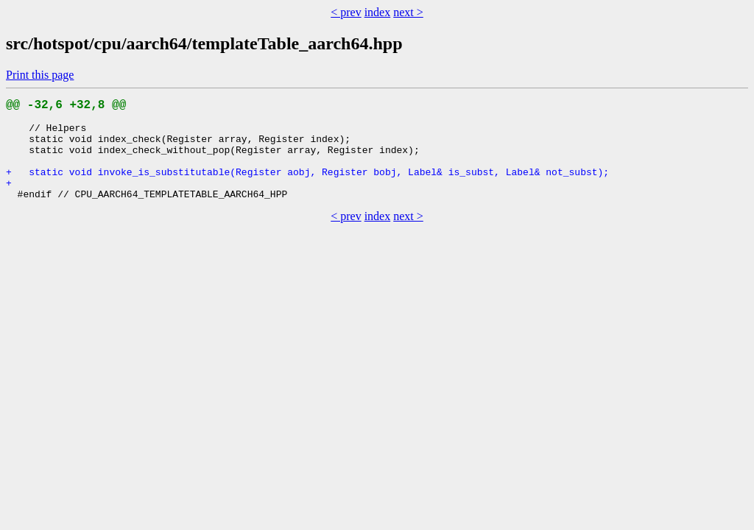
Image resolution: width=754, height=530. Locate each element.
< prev (346, 12)
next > (408, 12)
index (377, 12)
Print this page (40, 74)
